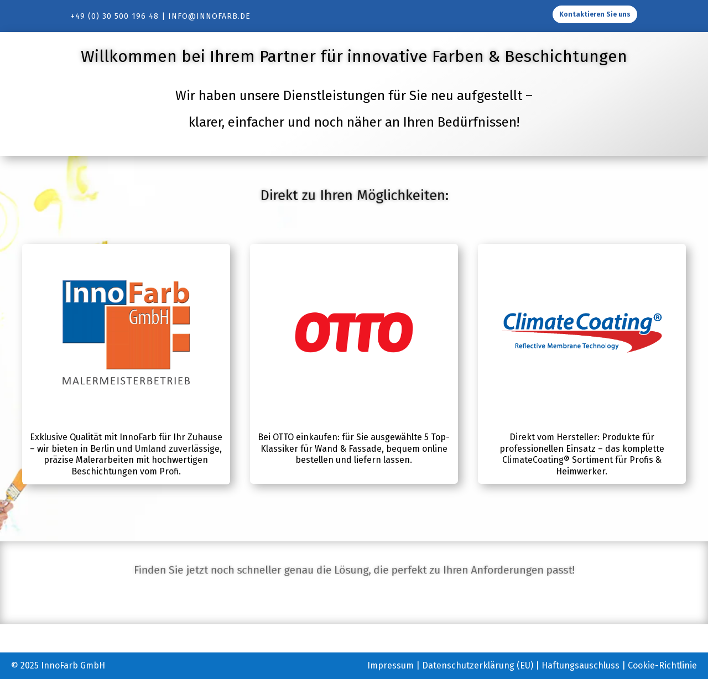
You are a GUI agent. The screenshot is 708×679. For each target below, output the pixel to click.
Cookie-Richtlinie (662, 665)
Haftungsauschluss (581, 665)
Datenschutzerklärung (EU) (477, 665)
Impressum (390, 665)
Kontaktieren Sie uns (595, 14)
